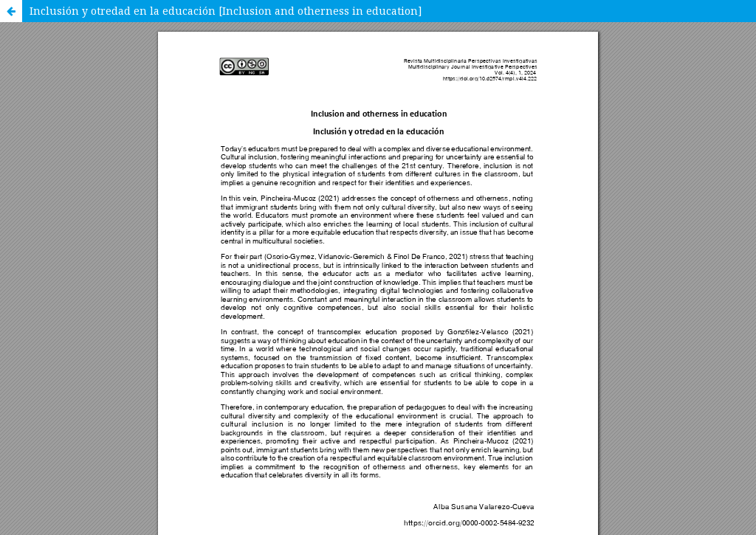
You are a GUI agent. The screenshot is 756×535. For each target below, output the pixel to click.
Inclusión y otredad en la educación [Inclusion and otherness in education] (226, 11)
